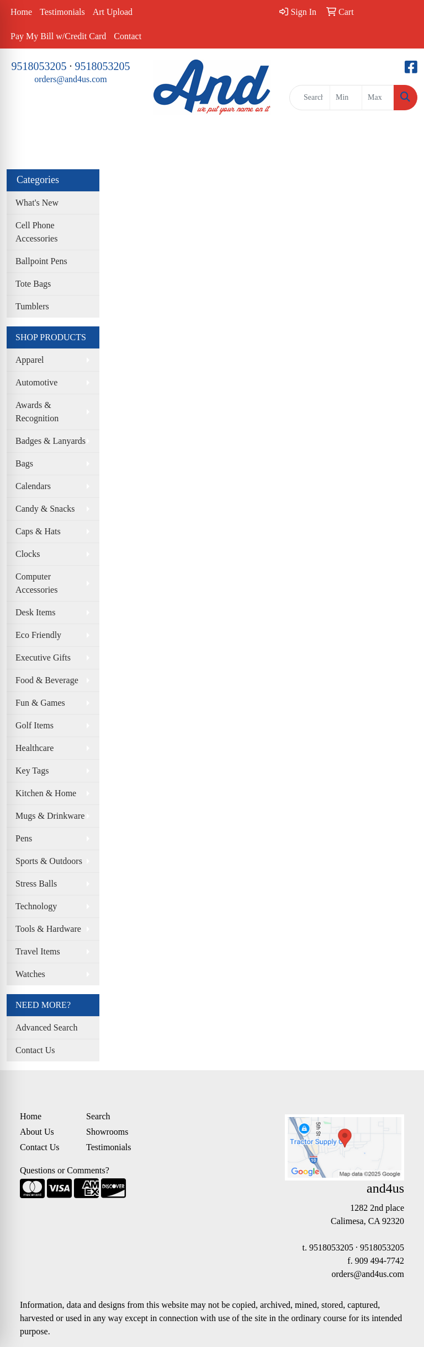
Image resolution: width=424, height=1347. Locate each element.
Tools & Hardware (48, 928)
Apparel (29, 359)
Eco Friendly (38, 635)
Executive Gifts (43, 657)
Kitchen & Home (45, 793)
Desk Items (35, 612)
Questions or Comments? (64, 1170)
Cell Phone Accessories (36, 232)
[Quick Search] (309, 97)
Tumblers (32, 306)
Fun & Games (40, 702)
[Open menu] (402, 142)
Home (21, 12)
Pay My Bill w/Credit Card (58, 36)
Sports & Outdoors (48, 861)
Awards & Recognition (37, 411)
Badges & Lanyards (50, 441)
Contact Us (35, 1050)
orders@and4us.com (70, 79)
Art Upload (112, 12)
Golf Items (34, 725)
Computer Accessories (36, 583)
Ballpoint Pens (41, 261)
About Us (37, 1131)
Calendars (33, 486)
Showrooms (107, 1131)
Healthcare (34, 748)
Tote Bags (33, 283)
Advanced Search (46, 1027)
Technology (36, 906)
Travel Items (37, 951)
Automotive (36, 382)
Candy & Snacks (45, 508)
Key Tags (32, 770)
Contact (127, 36)
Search (98, 1116)
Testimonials (62, 12)
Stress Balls (36, 883)
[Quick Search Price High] (378, 97)
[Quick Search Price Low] (346, 97)
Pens (23, 838)
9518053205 (39, 66)
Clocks (27, 554)
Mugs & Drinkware (49, 815)
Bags (24, 463)
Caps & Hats (38, 531)
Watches (30, 974)
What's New (37, 202)
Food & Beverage (46, 680)
